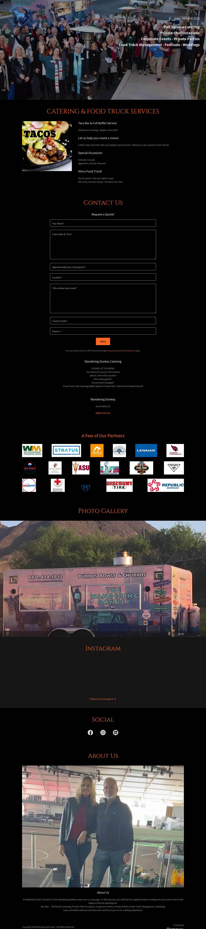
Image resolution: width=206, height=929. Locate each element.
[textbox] (103, 223)
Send (103, 341)
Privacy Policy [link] (112, 350)
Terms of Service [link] (128, 350)
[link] (19, 3)
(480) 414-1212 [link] (103, 412)
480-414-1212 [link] (191, 18)
